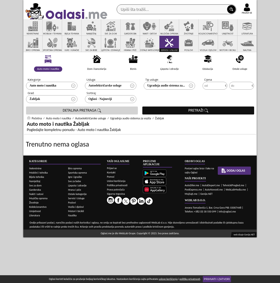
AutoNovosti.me (214, 235)
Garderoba (35, 235)
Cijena (208, 94)
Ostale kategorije (77, 239)
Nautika (72, 261)
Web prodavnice (81, 31)
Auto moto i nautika (43, 100)
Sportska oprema (77, 218)
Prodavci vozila (112, 31)
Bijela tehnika (36, 222)
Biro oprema (75, 214)
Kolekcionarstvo (37, 252)
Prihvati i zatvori (217, 279)
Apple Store (143, 3)
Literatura (34, 261)
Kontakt (212, 3)
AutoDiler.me (192, 231)
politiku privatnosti (189, 279)
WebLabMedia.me (236, 235)
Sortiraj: (91, 108)
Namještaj (34, 227)
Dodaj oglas (245, 31)
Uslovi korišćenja (116, 226)
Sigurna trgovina (116, 239)
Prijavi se (112, 214)
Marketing (190, 4)
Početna (37, 133)
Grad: (31, 108)
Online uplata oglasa (239, 4)
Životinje (34, 248)
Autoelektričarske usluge (105, 100)
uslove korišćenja (168, 279)
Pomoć (111, 222)
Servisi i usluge (184, 31)
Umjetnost (35, 257)
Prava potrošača (115, 235)
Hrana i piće (74, 235)
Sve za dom (35, 231)
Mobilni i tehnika (38, 218)
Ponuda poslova (216, 31)
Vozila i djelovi (76, 252)
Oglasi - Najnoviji (100, 113)
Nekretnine (35, 214)
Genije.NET (206, 239)
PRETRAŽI (198, 125)
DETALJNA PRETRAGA (82, 125)
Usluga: (91, 94)
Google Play (118, 3)
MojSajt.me (191, 239)
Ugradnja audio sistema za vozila (130, 133)
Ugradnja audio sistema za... (166, 100)
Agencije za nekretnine (148, 31)
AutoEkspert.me (211, 231)
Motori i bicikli (76, 257)
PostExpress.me (193, 235)
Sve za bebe (74, 227)
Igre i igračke (75, 222)
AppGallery (167, 4)
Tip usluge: (152, 94)
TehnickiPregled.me (233, 231)
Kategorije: (34, 94)
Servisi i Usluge (76, 244)
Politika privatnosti (117, 231)
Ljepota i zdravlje (77, 231)
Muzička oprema (38, 244)
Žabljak (35, 113)
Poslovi (72, 248)
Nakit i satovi (36, 239)
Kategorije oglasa (48, 31)
